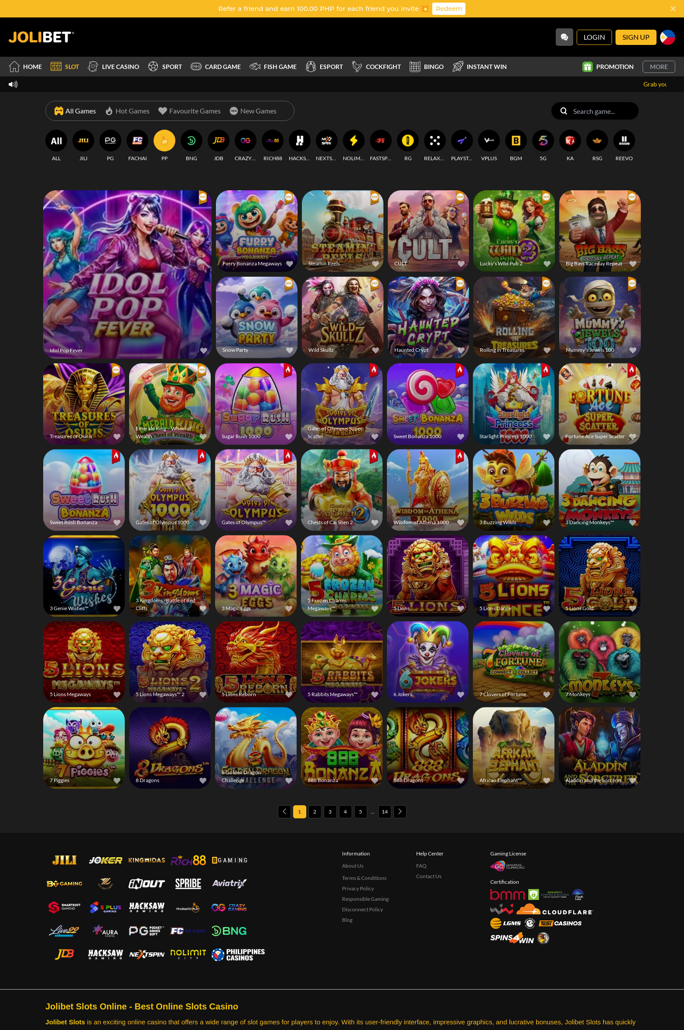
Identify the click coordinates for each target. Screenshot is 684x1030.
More (659, 66)
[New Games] (253, 111)
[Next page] (400, 811)
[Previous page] (284, 811)
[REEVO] (624, 146)
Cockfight (376, 66)
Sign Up (636, 37)
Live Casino (113, 66)
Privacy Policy (358, 888)
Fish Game (273, 66)
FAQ (421, 865)
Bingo (427, 66)
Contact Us (428, 876)
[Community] (564, 37)
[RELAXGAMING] (435, 146)
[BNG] (191, 146)
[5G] (543, 146)
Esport (324, 66)
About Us (352, 865)
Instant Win (479, 66)
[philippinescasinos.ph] (238, 954)
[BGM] (516, 146)
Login (594, 37)
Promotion (608, 67)
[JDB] (218, 146)
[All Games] (75, 111)
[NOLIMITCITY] (354, 146)
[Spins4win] (512, 937)
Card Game (216, 66)
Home (25, 66)
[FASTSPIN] (381, 146)
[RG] (408, 146)
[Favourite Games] (189, 111)
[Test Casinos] (560, 923)
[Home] (41, 37)
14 (385, 811)
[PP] (164, 146)
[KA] (570, 146)
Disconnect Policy (362, 909)
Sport (165, 66)
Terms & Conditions (364, 878)
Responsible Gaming (365, 899)
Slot (65, 66)
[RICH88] (273, 146)
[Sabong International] (543, 938)
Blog (347, 920)
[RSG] (597, 146)
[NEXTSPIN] (327, 146)
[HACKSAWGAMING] (300, 146)
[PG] (110, 146)
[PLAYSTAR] (462, 146)
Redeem (449, 9)
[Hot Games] (127, 111)
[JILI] (83, 146)
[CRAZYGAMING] (245, 146)
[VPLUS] (489, 146)
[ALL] (56, 146)
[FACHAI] (137, 146)
